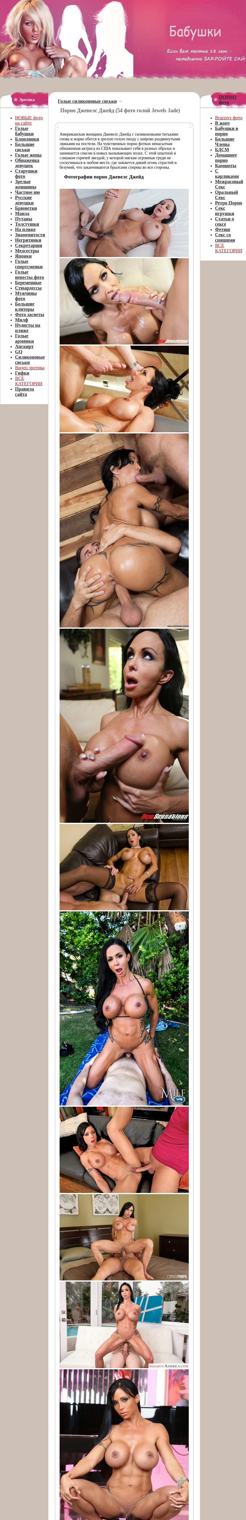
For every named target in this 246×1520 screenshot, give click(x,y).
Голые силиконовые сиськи (87, 101)
